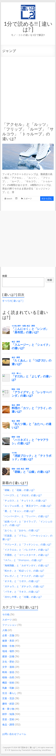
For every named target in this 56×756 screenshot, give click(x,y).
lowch (9, 198)
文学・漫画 (8, 666)
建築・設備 (8, 656)
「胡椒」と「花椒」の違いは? (18, 490)
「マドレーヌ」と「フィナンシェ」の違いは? (26, 544)
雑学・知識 (8, 714)
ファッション (9, 624)
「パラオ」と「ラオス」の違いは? (20, 591)
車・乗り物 (8, 708)
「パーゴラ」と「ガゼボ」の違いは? (22, 495)
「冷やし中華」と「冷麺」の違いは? (22, 596)
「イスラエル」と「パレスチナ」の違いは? (25, 549)
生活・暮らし (9, 693)
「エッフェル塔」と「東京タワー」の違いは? (26, 505)
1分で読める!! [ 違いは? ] (28, 26)
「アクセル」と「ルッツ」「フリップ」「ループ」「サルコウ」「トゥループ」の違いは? (28, 131)
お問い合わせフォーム (14, 733)
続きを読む (47, 198)
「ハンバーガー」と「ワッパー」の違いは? (25, 516)
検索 (4, 275)
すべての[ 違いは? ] (12, 300)
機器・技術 (8, 682)
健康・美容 (8, 640)
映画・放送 (8, 672)
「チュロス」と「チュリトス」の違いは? (24, 500)
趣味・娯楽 (8, 703)
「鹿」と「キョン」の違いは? (18, 510)
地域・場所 (8, 651)
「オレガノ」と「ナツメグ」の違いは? (23, 575)
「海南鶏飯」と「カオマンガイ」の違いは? (25, 565)
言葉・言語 (8, 698)
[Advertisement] (28, 86)
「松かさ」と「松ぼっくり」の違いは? (23, 570)
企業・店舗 (8, 635)
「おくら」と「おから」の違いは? (20, 530)
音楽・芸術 (8, 719)
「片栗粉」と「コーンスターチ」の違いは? (25, 554)
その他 (5, 614)
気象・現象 (8, 687)
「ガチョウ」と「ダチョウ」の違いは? (23, 586)
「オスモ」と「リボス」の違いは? (20, 581)
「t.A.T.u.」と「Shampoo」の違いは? (22, 560)
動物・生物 (8, 645)
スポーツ (27, 198)
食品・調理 (8, 724)
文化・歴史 (8, 661)
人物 (4, 630)
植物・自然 (8, 677)
